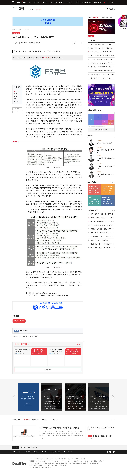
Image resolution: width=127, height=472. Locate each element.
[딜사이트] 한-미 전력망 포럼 (29, 447)
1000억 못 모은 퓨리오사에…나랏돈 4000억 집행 (104, 48)
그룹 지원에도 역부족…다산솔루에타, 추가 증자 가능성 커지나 (108, 248)
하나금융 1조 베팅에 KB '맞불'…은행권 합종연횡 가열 (105, 67)
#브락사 (16, 101)
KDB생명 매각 (106, 197)
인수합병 (44, 2)
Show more (48, 370)
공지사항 (16, 447)
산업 (30, 2)
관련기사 (14, 141)
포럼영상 (77, 2)
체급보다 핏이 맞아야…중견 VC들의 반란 (102, 59)
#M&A (16, 93)
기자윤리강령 (26, 452)
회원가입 (78, 344)
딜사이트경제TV (99, 2)
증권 (55, 2)
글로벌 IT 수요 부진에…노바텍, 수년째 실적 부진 (94, 201)
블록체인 (61, 2)
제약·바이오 (35, 419)
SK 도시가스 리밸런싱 (94, 186)
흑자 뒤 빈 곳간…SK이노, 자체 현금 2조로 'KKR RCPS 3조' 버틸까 (94, 192)
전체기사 (111, 419)
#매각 (15, 96)
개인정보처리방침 (55, 452)
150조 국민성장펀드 (108, 186)
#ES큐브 (16, 91)
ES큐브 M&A (16, 33)
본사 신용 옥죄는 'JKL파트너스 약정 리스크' (103, 236)
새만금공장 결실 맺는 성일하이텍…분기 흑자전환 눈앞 (105, 52)
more (18, 141)
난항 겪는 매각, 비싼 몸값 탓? (31, 336)
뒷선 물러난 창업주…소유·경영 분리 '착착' (102, 244)
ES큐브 (19, 321)
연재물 (16, 330)
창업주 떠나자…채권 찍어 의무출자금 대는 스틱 (104, 233)
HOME (14, 29)
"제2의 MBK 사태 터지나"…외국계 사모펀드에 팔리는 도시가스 (108, 44)
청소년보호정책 (68, 452)
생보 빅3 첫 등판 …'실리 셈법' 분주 (108, 201)
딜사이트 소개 (16, 452)
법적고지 (44, 452)
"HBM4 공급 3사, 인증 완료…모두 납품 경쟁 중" (104, 218)
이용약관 (36, 452)
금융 (50, 2)
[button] (113, 397)
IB (49, 419)
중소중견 (39, 9)
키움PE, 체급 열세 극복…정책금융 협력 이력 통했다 (108, 190)
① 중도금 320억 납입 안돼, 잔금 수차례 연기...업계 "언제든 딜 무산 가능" (37, 51)
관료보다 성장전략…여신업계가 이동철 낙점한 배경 (105, 55)
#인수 (15, 98)
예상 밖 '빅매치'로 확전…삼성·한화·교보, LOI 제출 (108, 203)
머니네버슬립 (86, 2)
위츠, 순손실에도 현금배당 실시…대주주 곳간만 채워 (94, 199)
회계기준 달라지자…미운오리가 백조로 (101, 78)
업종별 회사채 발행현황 (101, 129)
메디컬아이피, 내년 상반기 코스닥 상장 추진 (102, 74)
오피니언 (69, 2)
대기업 (30, 9)
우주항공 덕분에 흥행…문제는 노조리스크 (102, 229)
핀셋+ (90, 197)
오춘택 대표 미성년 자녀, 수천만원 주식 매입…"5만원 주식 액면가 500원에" (94, 203)
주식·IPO (27, 419)
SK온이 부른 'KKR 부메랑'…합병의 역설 (102, 70)
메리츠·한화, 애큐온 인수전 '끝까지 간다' (102, 214)
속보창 (111, 9)
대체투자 (37, 2)
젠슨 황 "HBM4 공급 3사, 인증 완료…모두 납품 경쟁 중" (106, 63)
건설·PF (55, 419)
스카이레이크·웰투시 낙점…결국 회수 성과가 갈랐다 (108, 192)
